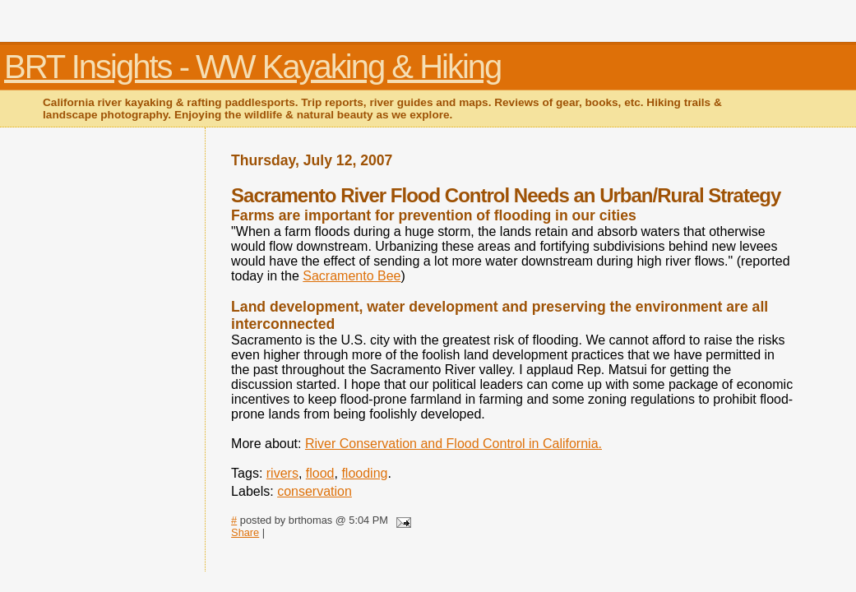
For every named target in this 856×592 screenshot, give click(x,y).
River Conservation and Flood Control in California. (453, 444)
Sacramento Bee (351, 276)
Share (245, 532)
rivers (282, 473)
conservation (314, 491)
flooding (364, 473)
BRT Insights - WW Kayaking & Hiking (252, 67)
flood (320, 473)
